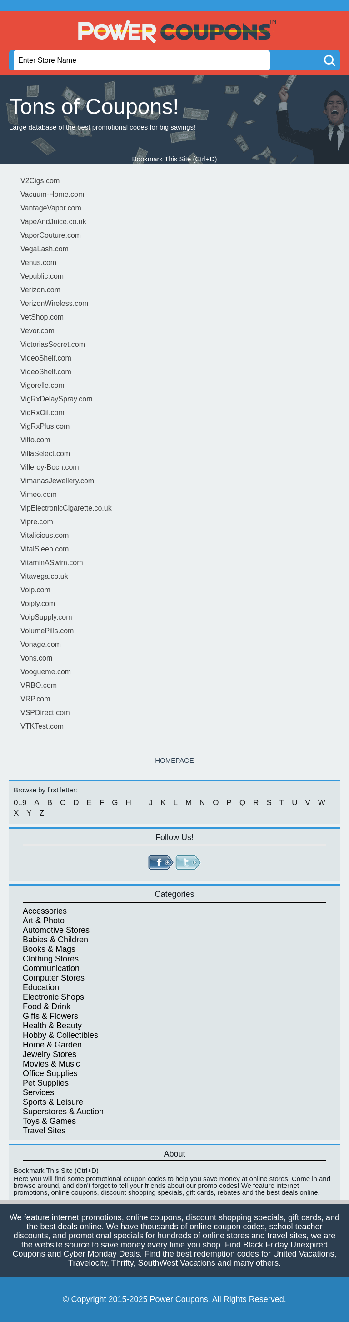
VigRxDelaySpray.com (56, 399)
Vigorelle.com (42, 385)
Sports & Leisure (53, 1102)
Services (38, 1092)
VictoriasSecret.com (52, 344)
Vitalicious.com (44, 535)
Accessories (45, 911)
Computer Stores (54, 977)
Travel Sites (44, 1130)
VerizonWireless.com (54, 303)
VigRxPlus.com (45, 426)
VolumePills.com (47, 631)
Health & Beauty (52, 1025)
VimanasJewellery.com (57, 481)
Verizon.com (40, 290)
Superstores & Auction (63, 1111)
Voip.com (35, 590)
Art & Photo (44, 920)
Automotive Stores (56, 930)
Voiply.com (37, 603)
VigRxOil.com (42, 412)
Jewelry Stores (49, 1054)
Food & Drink (46, 1006)
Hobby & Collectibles (60, 1035)
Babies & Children (55, 939)
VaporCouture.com (50, 235)
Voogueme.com (45, 672)
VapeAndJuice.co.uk (53, 221)
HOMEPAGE (174, 760)
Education (41, 987)
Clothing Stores (51, 958)
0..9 (20, 802)
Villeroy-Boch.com (49, 467)
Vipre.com (36, 522)
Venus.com (38, 262)
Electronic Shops (53, 997)
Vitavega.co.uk (44, 576)
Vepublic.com (42, 276)
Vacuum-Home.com (52, 194)
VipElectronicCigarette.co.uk (66, 508)
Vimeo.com (38, 494)
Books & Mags (49, 949)
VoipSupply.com (46, 617)
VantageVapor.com (50, 208)
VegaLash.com (44, 249)
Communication (51, 968)
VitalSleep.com (44, 549)
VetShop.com (42, 317)
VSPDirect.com (45, 712)
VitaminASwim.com (51, 562)
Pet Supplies (46, 1082)
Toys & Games (49, 1121)
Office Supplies (50, 1073)
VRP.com (35, 699)
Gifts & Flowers (50, 1016)
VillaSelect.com (45, 453)
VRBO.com (38, 685)
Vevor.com (37, 331)
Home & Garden (52, 1044)
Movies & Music (51, 1063)
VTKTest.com (42, 726)
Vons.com (36, 658)
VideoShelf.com (45, 358)
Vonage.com (40, 644)
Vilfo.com (35, 440)
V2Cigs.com (40, 181)
